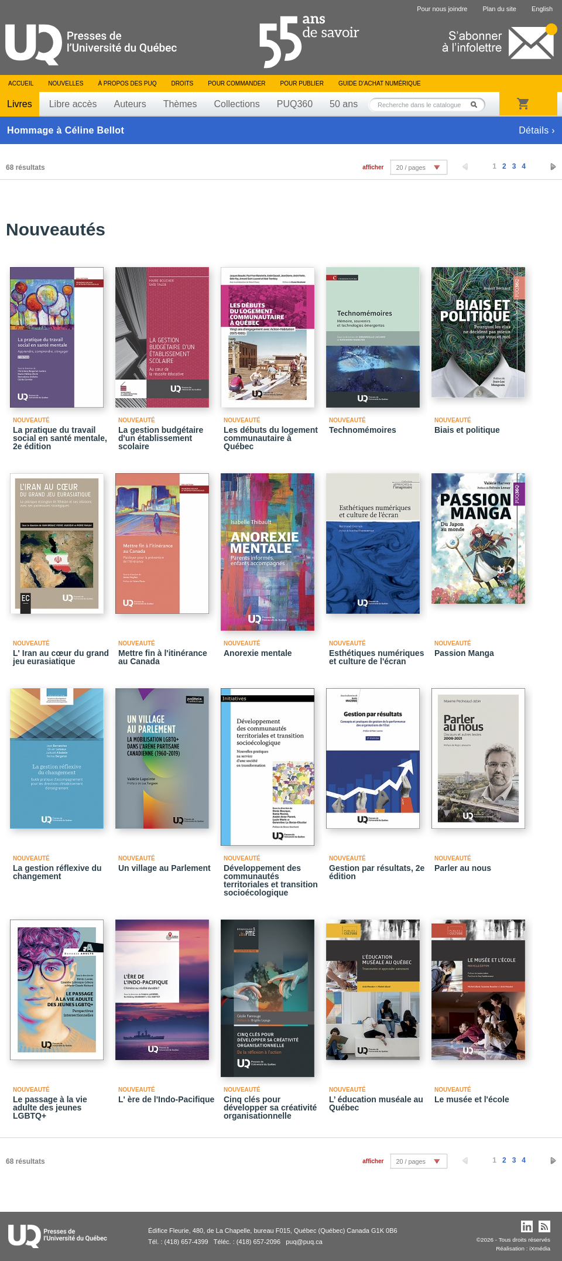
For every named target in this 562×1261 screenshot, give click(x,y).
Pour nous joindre (442, 8)
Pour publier (302, 83)
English (542, 8)
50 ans (344, 104)
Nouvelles (65, 83)
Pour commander (236, 83)
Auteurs (130, 104)
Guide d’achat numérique (379, 83)
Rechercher (477, 104)
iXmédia (539, 1248)
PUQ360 (295, 104)
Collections (236, 104)
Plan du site (499, 8)
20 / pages (410, 167)
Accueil (20, 83)
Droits (182, 83)
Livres (19, 104)
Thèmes (180, 104)
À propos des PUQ (127, 83)
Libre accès (73, 104)
